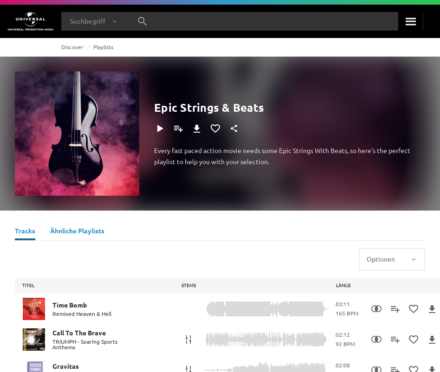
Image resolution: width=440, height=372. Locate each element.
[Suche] (410, 21)
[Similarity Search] (376, 308)
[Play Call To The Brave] (34, 339)
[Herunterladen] (196, 128)
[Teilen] (233, 128)
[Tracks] (25, 231)
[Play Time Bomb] (34, 309)
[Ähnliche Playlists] (77, 231)
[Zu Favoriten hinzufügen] (215, 128)
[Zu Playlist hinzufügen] (178, 128)
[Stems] (188, 339)
